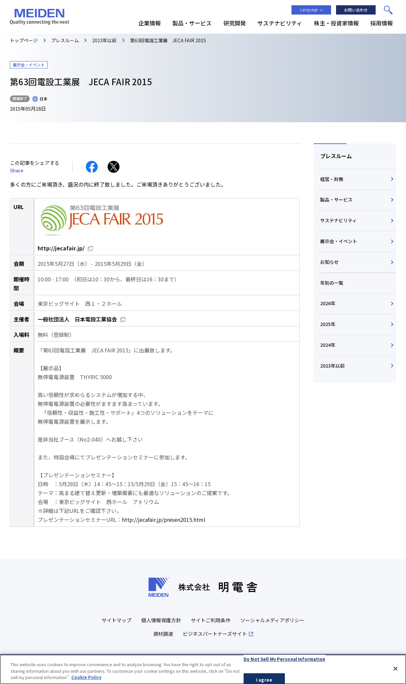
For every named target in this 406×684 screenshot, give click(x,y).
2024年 (327, 345)
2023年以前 (332, 365)
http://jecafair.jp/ (61, 248)
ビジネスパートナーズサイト (215, 633)
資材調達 (163, 633)
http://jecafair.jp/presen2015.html (163, 519)
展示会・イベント (338, 241)
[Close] (395, 670)
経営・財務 (331, 179)
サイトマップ (116, 620)
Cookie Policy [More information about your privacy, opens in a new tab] (86, 679)
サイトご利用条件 (210, 620)
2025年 (327, 324)
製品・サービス (336, 199)
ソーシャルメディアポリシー (272, 620)
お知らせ (329, 262)
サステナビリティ (338, 220)
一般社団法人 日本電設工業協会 (77, 319)
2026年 (327, 303)
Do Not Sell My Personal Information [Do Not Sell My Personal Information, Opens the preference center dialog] (284, 661)
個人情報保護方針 (161, 620)
